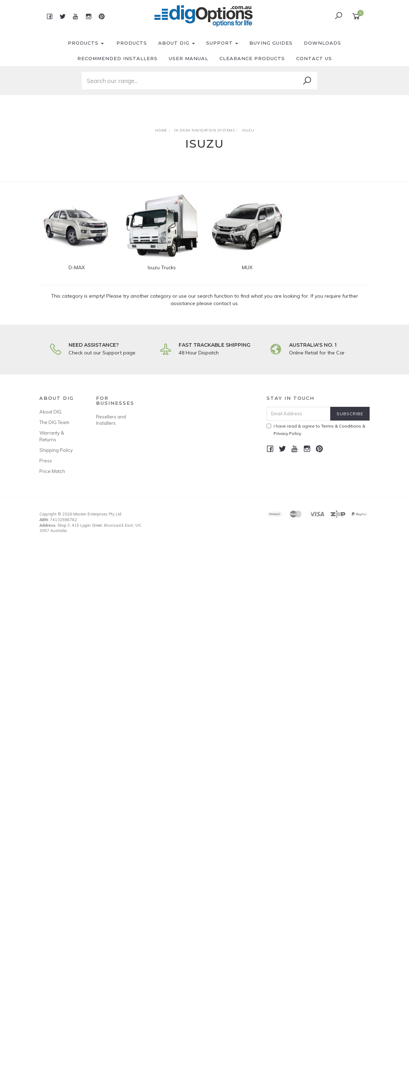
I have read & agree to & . (316, 429)
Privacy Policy (287, 433)
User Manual (188, 58)
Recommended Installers (117, 58)
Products (86, 43)
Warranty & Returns (51, 436)
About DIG (176, 43)
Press (45, 460)
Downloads (322, 43)
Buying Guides (271, 43)
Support (222, 43)
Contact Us (314, 58)
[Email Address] (299, 414)
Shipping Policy (56, 450)
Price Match (52, 471)
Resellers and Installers (111, 420)
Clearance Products (252, 58)
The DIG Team (54, 422)
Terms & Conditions (341, 426)
